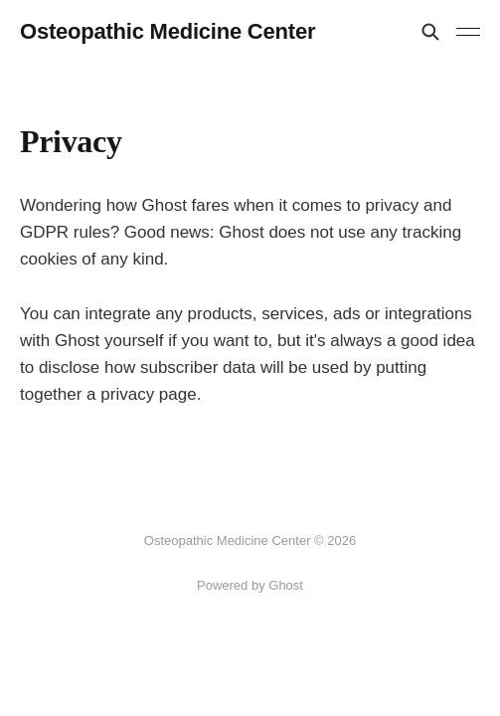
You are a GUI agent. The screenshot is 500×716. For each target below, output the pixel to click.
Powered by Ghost (250, 585)
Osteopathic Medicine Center (167, 32)
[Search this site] (430, 32)
